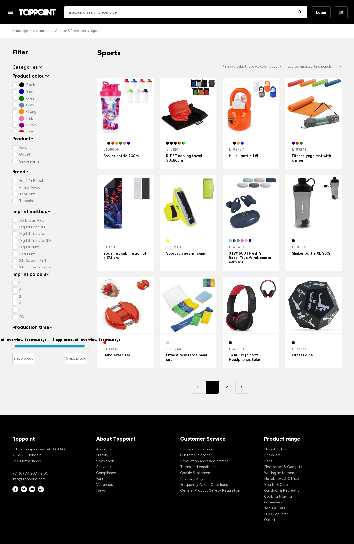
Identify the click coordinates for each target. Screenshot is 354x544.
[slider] (12, 346)
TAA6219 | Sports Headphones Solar (244, 357)
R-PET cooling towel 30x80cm (184, 158)
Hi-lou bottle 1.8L (244, 156)
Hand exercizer (116, 355)
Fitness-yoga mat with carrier (311, 158)
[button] (241, 387)
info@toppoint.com (29, 479)
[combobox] (185, 12)
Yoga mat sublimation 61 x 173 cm (124, 255)
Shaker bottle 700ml (121, 156)
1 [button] (212, 387)
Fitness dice (302, 355)
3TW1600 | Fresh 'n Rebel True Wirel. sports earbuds (250, 257)
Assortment (41, 31)
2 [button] (227, 387)
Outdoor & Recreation (70, 31)
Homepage (20, 31)
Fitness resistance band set (186, 357)
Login (321, 12)
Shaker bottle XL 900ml (312, 253)
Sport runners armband (186, 253)
